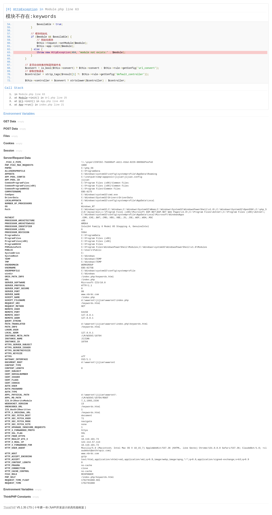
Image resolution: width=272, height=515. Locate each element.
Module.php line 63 (62, 9)
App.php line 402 (52, 101)
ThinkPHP (9, 507)
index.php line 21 (51, 104)
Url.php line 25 (56, 97)
